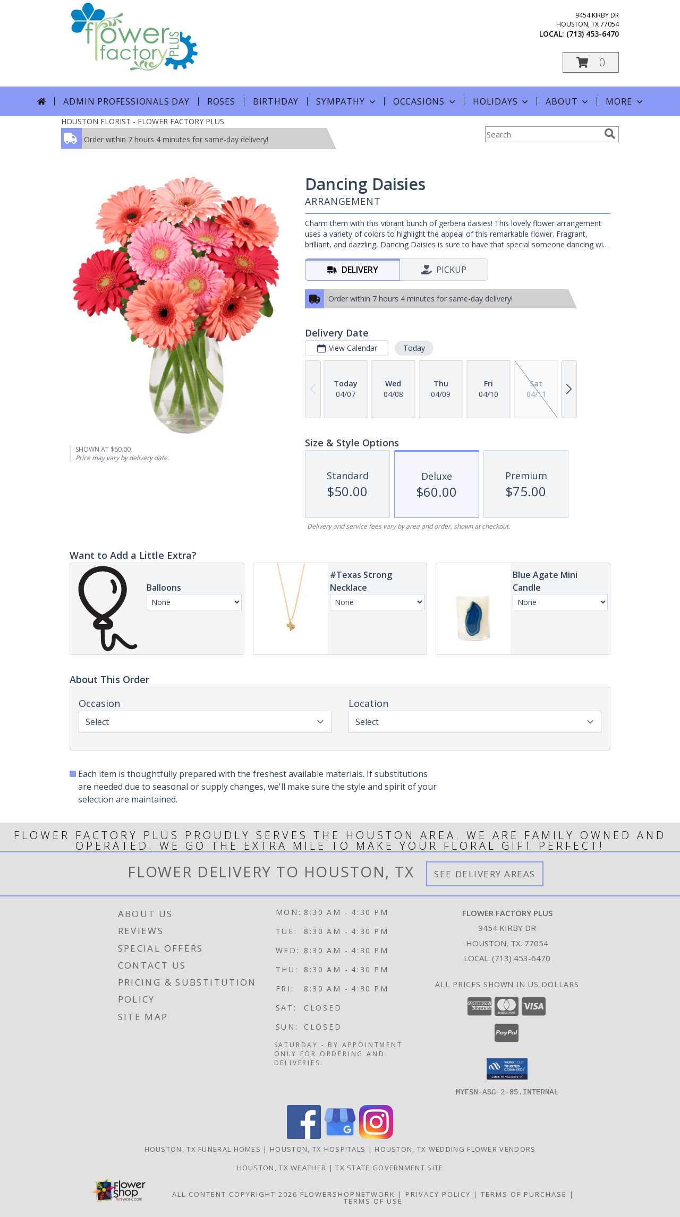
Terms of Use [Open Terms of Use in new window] (373, 1200)
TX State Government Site (389, 1167)
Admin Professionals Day (126, 101)
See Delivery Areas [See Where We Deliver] (485, 874)
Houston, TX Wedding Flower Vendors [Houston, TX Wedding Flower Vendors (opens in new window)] (455, 1148)
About (568, 101)
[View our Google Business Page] (340, 1135)
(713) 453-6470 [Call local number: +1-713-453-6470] (592, 34)
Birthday (276, 101)
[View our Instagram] (376, 1135)
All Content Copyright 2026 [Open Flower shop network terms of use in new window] (235, 1193)
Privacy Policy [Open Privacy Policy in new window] (438, 1193)
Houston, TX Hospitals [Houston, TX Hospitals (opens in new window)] (318, 1148)
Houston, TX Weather (282, 1167)
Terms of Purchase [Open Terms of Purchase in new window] (524, 1193)
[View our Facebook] (304, 1135)
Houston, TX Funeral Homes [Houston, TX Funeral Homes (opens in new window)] (202, 1148)
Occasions (425, 101)
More (625, 101)
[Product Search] (542, 134)
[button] (591, 62)
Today (414, 348)
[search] (609, 134)
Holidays (501, 101)
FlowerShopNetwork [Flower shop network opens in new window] (347, 1193)
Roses (221, 101)
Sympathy (346, 101)
